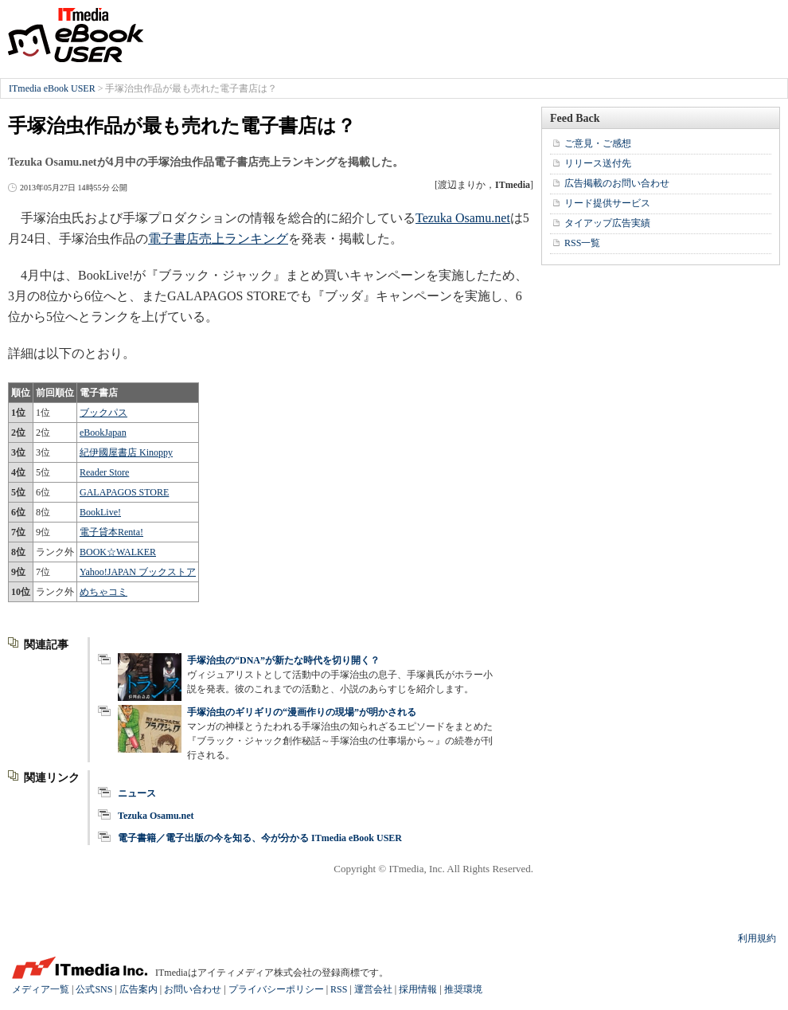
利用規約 (757, 938)
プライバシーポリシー (276, 989)
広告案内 (138, 989)
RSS (338, 989)
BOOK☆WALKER (118, 552)
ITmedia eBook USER (75, 35)
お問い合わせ (192, 989)
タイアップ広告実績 (607, 223)
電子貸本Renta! (111, 532)
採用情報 (418, 989)
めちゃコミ (103, 591)
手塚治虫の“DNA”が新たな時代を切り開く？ (288, 660)
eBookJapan (103, 432)
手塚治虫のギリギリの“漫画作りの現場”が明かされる (301, 712)
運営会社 (373, 989)
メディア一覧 (40, 989)
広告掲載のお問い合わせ (616, 183)
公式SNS (94, 989)
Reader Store (104, 472)
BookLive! (100, 512)
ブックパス (103, 412)
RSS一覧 (582, 243)
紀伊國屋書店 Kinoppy (126, 452)
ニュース (137, 793)
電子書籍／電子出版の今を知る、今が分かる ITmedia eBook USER (260, 838)
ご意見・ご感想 (597, 143)
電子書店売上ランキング (218, 238)
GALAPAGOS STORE (124, 492)
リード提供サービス (607, 203)
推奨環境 (463, 989)
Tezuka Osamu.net (462, 218)
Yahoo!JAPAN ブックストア (138, 571)
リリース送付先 (597, 163)
